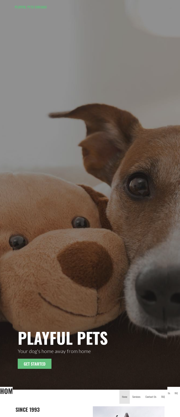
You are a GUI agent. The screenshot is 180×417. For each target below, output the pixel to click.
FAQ (163, 304)
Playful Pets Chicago (31, 6)
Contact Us (150, 304)
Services (136, 304)
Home (124, 304)
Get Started (34, 271)
